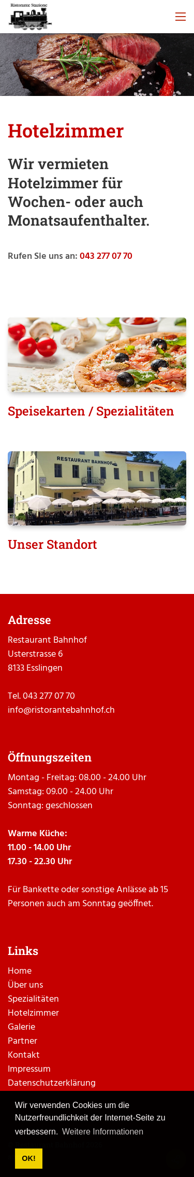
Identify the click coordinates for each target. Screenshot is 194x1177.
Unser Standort (52, 544)
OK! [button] (28, 1158)
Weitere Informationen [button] (102, 1131)
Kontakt (24, 1055)
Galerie (21, 1027)
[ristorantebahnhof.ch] (30, 16)
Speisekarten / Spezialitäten (91, 411)
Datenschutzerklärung (52, 1083)
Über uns (25, 985)
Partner (22, 1041)
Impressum (29, 1069)
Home (20, 971)
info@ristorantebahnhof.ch (61, 710)
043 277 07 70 (106, 256)
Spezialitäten (33, 999)
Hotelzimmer (33, 1013)
